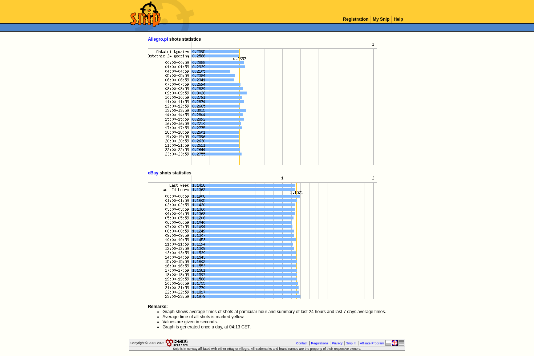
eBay (153, 172)
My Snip (381, 19)
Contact (301, 343)
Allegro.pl (158, 39)
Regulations (319, 343)
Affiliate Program (372, 343)
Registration (356, 19)
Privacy (337, 343)
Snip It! (351, 343)
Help (398, 19)
